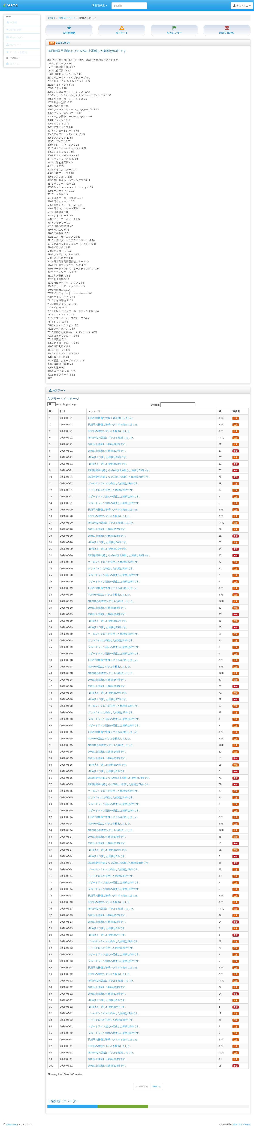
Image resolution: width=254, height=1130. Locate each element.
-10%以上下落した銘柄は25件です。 (108, 627)
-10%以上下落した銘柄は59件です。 (108, 457)
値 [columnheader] (220, 411)
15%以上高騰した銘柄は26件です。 (108, 614)
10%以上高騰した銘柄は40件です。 (108, 751)
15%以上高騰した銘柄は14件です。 (108, 921)
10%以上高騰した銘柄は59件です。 (108, 607)
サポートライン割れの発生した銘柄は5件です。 (114, 503)
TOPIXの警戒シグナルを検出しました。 (110, 431)
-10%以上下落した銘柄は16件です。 (108, 764)
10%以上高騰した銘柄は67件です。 (108, 679)
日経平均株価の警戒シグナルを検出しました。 (114, 424)
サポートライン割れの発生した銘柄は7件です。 (114, 810)
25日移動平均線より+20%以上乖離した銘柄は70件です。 (120, 470)
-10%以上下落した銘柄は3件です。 (107, 934)
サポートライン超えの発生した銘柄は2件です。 (114, 575)
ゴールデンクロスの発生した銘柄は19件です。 (114, 705)
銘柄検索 (45, 5)
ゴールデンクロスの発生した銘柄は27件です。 (114, 561)
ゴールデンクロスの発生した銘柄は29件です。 (114, 483)
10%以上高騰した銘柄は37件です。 (108, 915)
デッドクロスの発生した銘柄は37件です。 (111, 712)
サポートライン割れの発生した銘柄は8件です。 (114, 725)
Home (51, 17)
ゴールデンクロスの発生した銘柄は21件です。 (114, 869)
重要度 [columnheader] (236, 411)
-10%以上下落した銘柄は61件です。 (108, 620)
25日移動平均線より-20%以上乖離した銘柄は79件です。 (119, 784)
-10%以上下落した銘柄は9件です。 (107, 928)
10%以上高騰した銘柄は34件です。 (108, 987)
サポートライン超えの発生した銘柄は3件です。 (114, 496)
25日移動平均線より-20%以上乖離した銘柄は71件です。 (119, 476)
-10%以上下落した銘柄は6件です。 (107, 771)
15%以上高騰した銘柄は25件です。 (108, 535)
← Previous (141, 1086)
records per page (61, 404)
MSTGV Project (241, 1124)
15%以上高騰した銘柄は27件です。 (108, 450)
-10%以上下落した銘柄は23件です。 (108, 463)
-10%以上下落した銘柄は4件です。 (107, 1006)
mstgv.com (12, 1124)
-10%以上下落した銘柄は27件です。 (108, 699)
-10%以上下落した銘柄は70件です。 (108, 692)
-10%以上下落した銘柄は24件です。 (108, 548)
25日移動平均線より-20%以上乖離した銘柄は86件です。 (119, 862)
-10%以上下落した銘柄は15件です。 (108, 849)
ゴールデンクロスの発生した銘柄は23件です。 (114, 790)
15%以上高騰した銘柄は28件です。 (108, 686)
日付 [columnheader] (62, 411)
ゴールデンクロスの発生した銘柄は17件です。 (114, 1013)
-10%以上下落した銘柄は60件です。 (108, 542)
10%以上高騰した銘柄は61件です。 (108, 444)
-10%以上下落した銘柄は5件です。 (107, 856)
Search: (173, 404)
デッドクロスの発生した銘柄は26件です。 (111, 490)
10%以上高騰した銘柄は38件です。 (108, 836)
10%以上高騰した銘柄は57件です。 (108, 529)
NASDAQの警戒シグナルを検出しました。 (111, 437)
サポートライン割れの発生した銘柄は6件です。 (114, 581)
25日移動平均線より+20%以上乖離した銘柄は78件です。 (120, 777)
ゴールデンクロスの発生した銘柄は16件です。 (114, 633)
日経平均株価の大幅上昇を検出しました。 (111, 418)
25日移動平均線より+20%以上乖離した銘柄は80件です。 (120, 555)
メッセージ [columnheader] (94, 411)
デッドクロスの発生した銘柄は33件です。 (111, 876)
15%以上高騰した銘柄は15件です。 (108, 843)
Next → (156, 1086)
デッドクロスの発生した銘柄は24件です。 (111, 640)
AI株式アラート (67, 17)
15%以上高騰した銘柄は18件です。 (108, 758)
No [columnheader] (50, 411)
